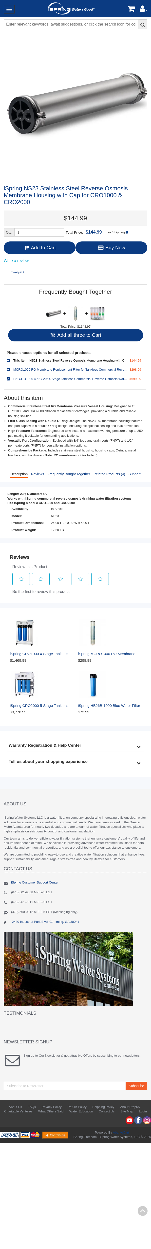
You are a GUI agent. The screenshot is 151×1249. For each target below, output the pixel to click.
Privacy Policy (52, 1107)
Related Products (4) (109, 474)
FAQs (32, 1107)
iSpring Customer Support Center (34, 882)
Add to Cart (39, 247)
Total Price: (84, 232)
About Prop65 (130, 1107)
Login (143, 1111)
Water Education (81, 1111)
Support (135, 474)
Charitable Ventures (18, 1111)
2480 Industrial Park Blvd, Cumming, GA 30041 (45, 922)
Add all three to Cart (75, 335)
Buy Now (111, 247)
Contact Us (106, 1111)
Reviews (37, 474)
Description (19, 474)
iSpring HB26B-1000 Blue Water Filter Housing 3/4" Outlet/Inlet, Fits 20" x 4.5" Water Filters (109, 705)
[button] (143, 10)
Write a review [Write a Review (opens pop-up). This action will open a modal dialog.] (16, 261)
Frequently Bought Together (68, 474)
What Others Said (51, 1111)
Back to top (143, 1211)
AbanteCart (121, 1132)
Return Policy (76, 1107)
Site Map (126, 1111)
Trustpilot (17, 272)
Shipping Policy (103, 1107)
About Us (15, 1107)
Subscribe (136, 1086)
